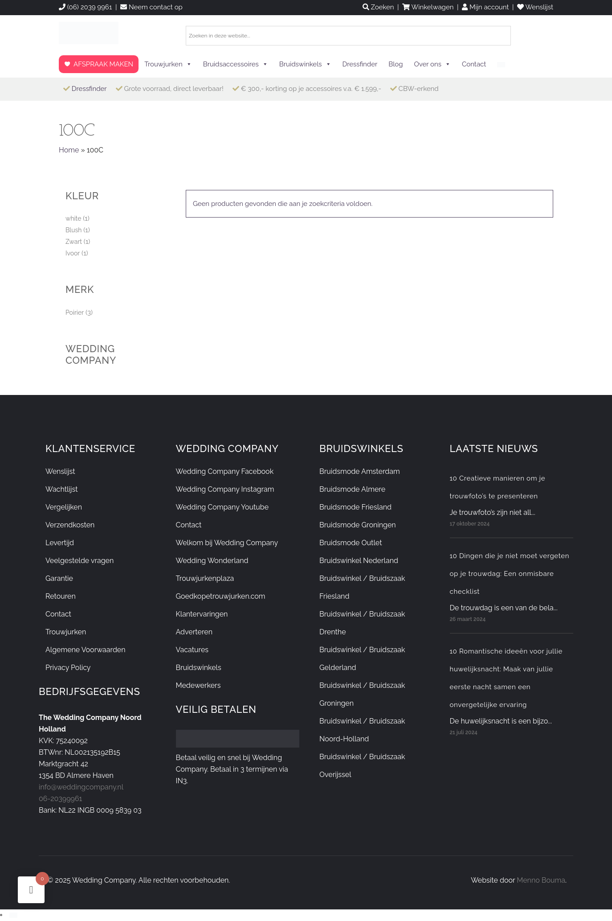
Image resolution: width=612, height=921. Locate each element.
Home (69, 150)
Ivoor (72, 253)
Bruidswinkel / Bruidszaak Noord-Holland (362, 730)
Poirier (74, 312)
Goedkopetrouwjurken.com (220, 596)
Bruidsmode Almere (352, 489)
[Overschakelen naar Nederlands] (13, 915)
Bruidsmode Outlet (350, 543)
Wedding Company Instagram (225, 489)
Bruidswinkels (305, 64)
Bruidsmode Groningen (357, 525)
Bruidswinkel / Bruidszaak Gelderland (362, 659)
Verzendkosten (69, 525)
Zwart (73, 241)
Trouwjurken (168, 64)
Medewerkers (198, 685)
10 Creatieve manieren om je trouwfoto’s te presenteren (498, 487)
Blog (395, 64)
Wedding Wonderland (212, 560)
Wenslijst (60, 471)
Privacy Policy (68, 667)
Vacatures (192, 650)
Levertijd (59, 543)
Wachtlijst (61, 489)
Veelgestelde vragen (79, 560)
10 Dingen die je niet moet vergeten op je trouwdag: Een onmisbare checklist (510, 574)
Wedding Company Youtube (222, 507)
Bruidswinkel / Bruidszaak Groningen (362, 694)
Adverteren (194, 632)
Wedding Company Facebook (225, 471)
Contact (474, 64)
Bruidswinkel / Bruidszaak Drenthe (362, 623)
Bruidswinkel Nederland (358, 560)
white (73, 218)
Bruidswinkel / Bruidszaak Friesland (362, 587)
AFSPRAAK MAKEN (103, 64)
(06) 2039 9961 (85, 7)
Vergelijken (63, 507)
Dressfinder (360, 64)
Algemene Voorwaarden (85, 650)
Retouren (60, 596)
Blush (73, 230)
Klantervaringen (202, 614)
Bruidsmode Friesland (355, 507)
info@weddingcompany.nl (81, 787)
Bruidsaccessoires (235, 64)
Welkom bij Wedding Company (227, 543)
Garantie (59, 578)
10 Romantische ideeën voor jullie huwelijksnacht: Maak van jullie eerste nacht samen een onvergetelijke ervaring (506, 678)
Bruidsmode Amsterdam (359, 471)
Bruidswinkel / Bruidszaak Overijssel (362, 765)
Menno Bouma (541, 880)
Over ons (432, 64)
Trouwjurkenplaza (205, 578)
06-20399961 (60, 798)
